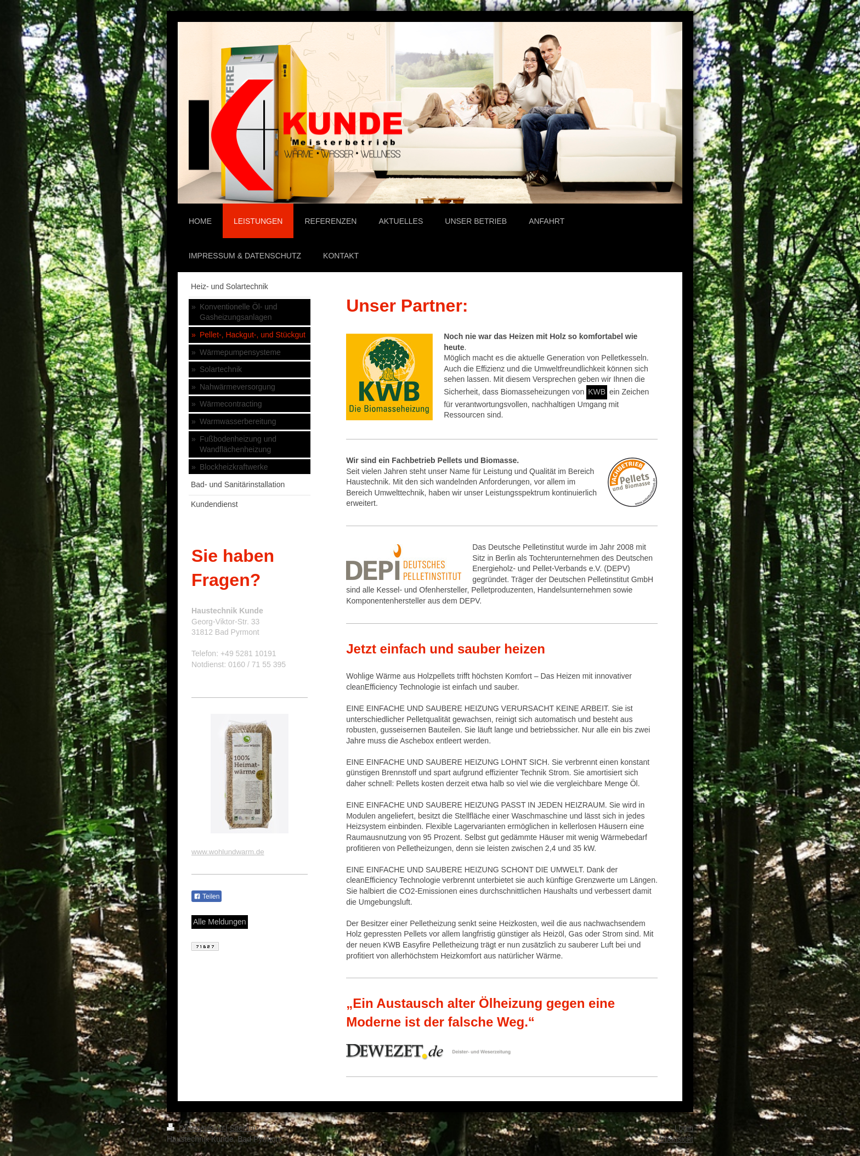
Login (684, 1128)
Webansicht (673, 1139)
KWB (597, 391)
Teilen (206, 896)
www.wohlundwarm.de (227, 852)
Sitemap (244, 1128)
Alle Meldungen (219, 921)
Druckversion (196, 1128)
